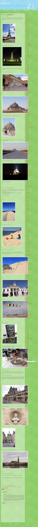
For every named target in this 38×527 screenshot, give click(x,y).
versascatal (27, 333)
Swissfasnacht (28, 289)
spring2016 (27, 274)
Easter (27, 81)
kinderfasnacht (28, 164)
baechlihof (27, 37)
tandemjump (27, 305)
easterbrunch (27, 86)
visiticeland (27, 334)
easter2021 (27, 83)
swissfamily (27, 288)
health (27, 144)
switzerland (27, 301)
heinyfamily (27, 145)
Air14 (27, 20)
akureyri (27, 23)
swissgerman (27, 291)
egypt (27, 95)
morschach (27, 193)
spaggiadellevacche (28, 268)
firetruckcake (27, 114)
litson (27, 179)
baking (27, 38)
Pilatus (27, 221)
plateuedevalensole (28, 222)
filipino (27, 111)
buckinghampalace (28, 55)
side (26, 259)
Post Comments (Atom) (6, 525)
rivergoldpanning (28, 236)
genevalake (27, 130)
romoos (27, 240)
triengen (27, 320)
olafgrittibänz (27, 209)
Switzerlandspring (28, 302)
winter (27, 348)
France (10, 486)
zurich (27, 354)
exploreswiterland (28, 101)
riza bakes (27, 238)
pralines (27, 225)
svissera (27, 283)
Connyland (27, 70)
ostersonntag (27, 210)
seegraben (27, 257)
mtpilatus (27, 194)
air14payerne (27, 21)
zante (27, 352)
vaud (27, 331)
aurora (27, 34)
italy (26, 159)
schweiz (27, 252)
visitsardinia (27, 335)
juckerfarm (27, 160)
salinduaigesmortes (28, 242)
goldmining (27, 134)
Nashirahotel (27, 197)
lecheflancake (27, 174)
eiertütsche (27, 96)
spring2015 (27, 273)
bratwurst (27, 53)
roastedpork (27, 239)
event (27, 100)
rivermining (27, 237)
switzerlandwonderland (29, 303)
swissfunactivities (28, 290)
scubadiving (27, 255)
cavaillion (27, 65)
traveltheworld (28, 318)
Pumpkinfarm (27, 228)
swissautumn (27, 285)
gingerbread (27, 132)
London (27, 180)
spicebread (27, 269)
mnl (26, 191)
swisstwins (27, 300)
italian (27, 158)
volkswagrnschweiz (28, 338)
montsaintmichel (20, 486)
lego (26, 176)
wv (26, 351)
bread (27, 54)
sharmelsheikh (28, 258)
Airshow (27, 22)
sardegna (27, 243)
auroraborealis (28, 35)
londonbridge (27, 181)
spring (27, 272)
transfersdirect (28, 315)
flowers (27, 115)
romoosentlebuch (28, 241)
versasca (27, 332)
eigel (9, 486)
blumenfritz (27, 49)
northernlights (28, 206)
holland (27, 148)
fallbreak (27, 103)
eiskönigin (27, 98)
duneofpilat (7, 486)
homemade (27, 149)
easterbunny (27, 87)
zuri (26, 353)
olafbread (27, 208)
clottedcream (27, 69)
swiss (27, 284)
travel (27, 316)
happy (27, 142)
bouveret (27, 52)
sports (27, 271)
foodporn (27, 117)
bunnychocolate (28, 56)
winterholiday (28, 349)
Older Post (23, 523)
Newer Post (2, 523)
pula (26, 227)
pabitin (27, 211)
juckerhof (27, 161)
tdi (26, 306)
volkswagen (27, 337)
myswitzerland (28, 196)
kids (26, 162)
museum (27, 195)
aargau (27, 17)
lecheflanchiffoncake (28, 175)
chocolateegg (27, 68)
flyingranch (27, 116)
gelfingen (27, 129)
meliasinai (27, 190)
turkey (27, 322)
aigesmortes (27, 19)
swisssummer (27, 299)
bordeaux (4, 486)
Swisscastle (27, 287)
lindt (26, 178)
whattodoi (27, 347)
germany (27, 131)
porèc (27, 224)
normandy (3, 487)
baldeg (27, 39)
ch (26, 66)
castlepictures (27, 64)
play (26, 223)
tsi (26, 321)
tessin (27, 307)
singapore (27, 260)
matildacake (27, 189)
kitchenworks (27, 165)
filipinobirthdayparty (28, 113)
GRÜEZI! (5, 3)
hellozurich (27, 147)
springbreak (6, 487)
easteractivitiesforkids (28, 84)
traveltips (27, 319)
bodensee (27, 50)
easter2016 (27, 82)
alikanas (27, 24)
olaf (26, 207)
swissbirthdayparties (28, 286)
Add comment (3, 503)
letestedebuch (16, 486)
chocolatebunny (28, 67)
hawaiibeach (27, 143)
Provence (27, 226)
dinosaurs (27, 79)
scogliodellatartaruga (28, 254)
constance (27, 71)
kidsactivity (27, 163)
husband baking (28, 150)
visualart (27, 336)
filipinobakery (28, 112)
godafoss (27, 133)
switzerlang (27, 304)
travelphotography (28, 317)
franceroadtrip (13, 486)
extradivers (27, 102)
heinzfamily (27, 146)
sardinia (27, 244)
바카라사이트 (6, 497)
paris (4, 487)
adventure (27, 18)
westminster (27, 346)
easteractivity (27, 85)
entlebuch (27, 99)
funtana (27, 128)
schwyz (27, 253)
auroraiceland (27, 36)
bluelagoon (27, 48)
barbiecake (27, 40)
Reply (4, 501)
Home (13, 523)
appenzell (27, 32)
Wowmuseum (27, 350)
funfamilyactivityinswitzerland (29, 127)
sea (26, 256)
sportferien (27, 270)
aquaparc (27, 33)
